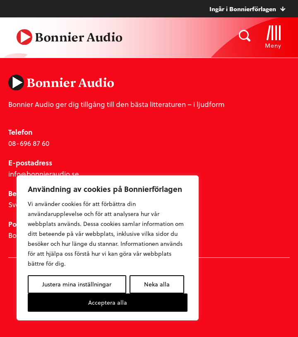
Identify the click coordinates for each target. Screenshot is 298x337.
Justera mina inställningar (76, 284)
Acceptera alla (107, 302)
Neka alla (157, 284)
